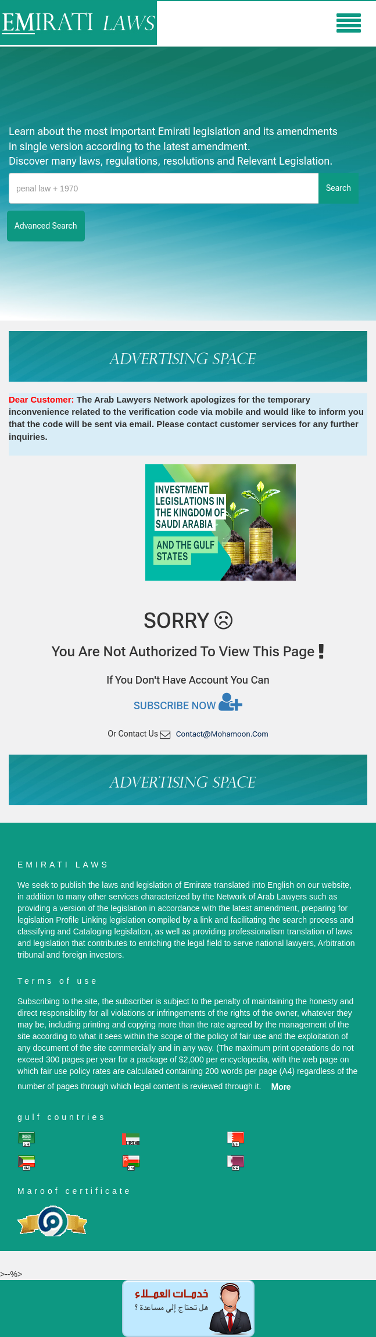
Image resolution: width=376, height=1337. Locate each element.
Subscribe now (188, 701)
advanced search (46, 225)
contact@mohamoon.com (222, 734)
